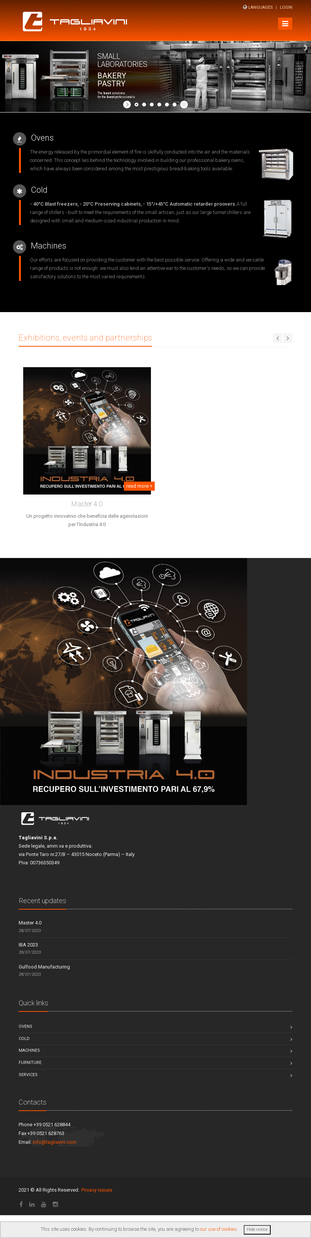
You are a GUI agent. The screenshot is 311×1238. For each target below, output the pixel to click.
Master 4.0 (87, 504)
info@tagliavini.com (54, 1142)
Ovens (25, 1026)
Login (286, 7)
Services (28, 1074)
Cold (24, 1038)
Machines (29, 1050)
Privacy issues (96, 1190)
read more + (139, 486)
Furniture (30, 1062)
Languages (260, 7)
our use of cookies (218, 1229)
